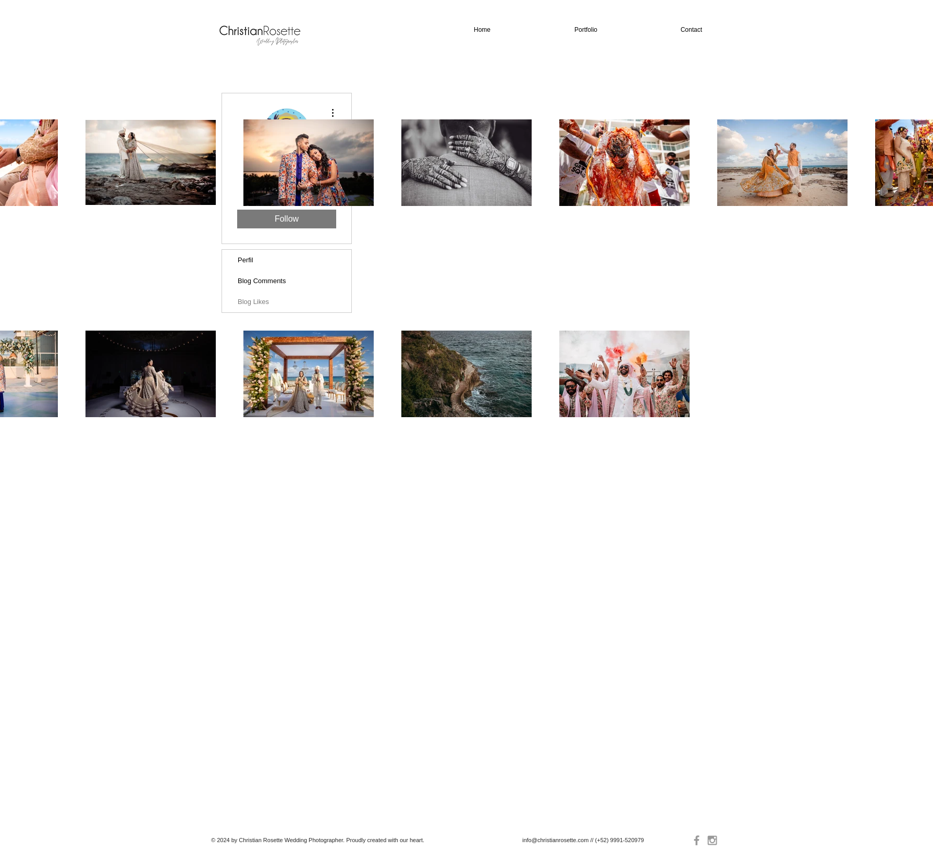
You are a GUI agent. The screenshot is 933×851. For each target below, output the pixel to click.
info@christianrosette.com (555, 840)
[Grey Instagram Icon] (712, 840)
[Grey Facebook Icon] (696, 840)
